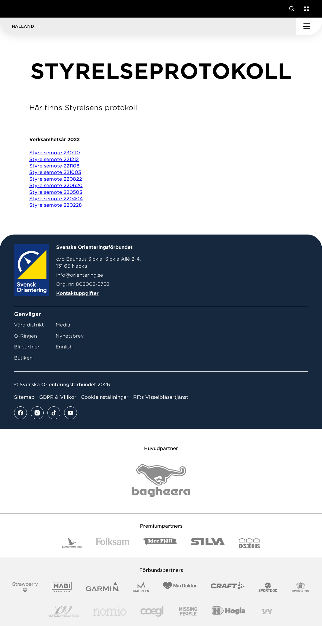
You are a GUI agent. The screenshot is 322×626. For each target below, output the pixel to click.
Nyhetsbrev (70, 336)
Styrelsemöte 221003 (55, 172)
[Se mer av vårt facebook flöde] (20, 412)
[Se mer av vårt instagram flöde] (37, 412)
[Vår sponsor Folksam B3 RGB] (112, 543)
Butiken (23, 358)
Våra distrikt (29, 325)
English (64, 347)
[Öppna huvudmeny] (309, 26)
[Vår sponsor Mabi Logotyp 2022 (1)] (61, 587)
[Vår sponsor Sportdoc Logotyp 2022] (268, 587)
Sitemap (24, 397)
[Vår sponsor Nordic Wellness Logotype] (63, 611)
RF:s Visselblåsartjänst (160, 397)
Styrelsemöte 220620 (56, 185)
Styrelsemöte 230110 (54, 152)
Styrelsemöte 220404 (56, 198)
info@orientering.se (79, 275)
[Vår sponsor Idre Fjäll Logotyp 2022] (160, 543)
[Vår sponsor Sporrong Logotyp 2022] (301, 587)
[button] (148, 26)
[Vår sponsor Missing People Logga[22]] (188, 611)
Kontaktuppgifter (77, 293)
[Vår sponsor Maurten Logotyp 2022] (141, 587)
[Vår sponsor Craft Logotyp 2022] (227, 587)
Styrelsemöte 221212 (54, 159)
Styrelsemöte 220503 (55, 192)
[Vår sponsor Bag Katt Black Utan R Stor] (161, 480)
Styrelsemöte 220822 (55, 179)
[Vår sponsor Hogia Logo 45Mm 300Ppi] (228, 611)
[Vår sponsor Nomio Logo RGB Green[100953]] (109, 611)
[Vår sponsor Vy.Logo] (267, 611)
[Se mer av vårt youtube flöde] (70, 412)
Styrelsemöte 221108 (54, 166)
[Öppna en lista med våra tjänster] (305, 8)
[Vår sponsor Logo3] (153, 611)
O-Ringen (25, 336)
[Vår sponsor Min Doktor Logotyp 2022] (180, 587)
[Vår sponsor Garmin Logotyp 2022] (102, 587)
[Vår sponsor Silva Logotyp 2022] (208, 543)
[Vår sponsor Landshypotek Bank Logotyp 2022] (72, 543)
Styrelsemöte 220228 (55, 205)
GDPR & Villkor (57, 397)
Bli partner (27, 347)
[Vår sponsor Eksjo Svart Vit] (249, 543)
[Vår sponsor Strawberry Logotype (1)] (25, 587)
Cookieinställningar (105, 397)
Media (63, 325)
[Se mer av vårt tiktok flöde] (53, 412)
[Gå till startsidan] (15, 9)
